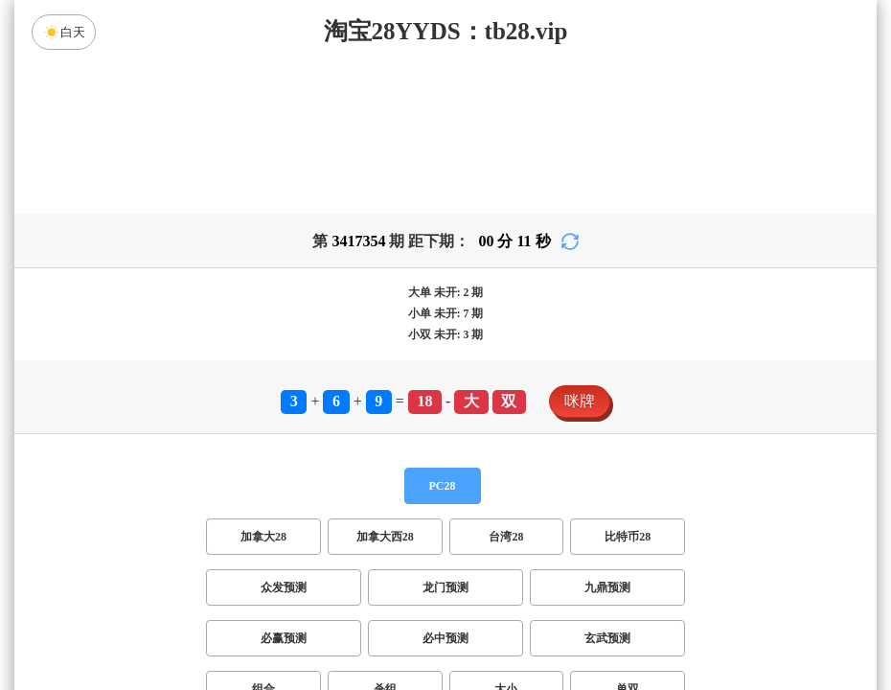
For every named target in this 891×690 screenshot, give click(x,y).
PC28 (442, 486)
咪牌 (579, 401)
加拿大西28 (385, 536)
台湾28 (506, 536)
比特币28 (628, 536)
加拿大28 (263, 536)
